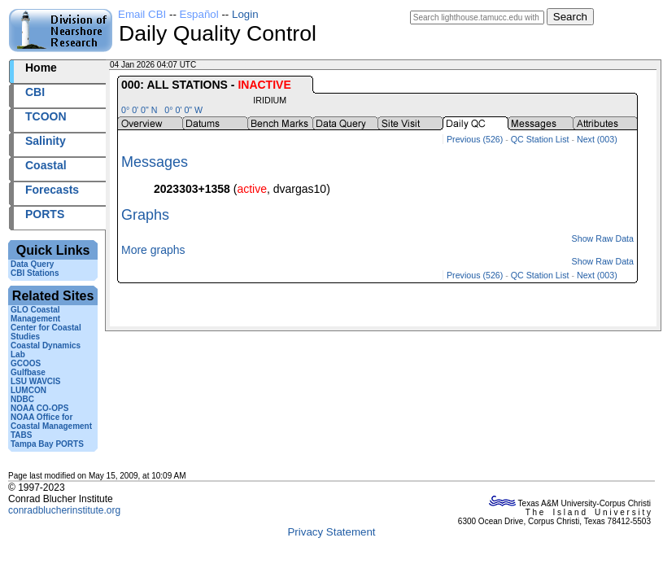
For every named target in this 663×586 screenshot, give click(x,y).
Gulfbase (28, 372)
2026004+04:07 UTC (236, 64)
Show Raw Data (603, 238)
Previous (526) (475, 139)
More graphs (153, 249)
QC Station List (540, 139)
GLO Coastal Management (35, 314)
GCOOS (26, 363)
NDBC (22, 399)
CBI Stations (35, 273)
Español (199, 14)
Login (245, 14)
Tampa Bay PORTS (47, 444)
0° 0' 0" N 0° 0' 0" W (162, 110)
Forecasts (52, 189)
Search (570, 17)
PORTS (44, 214)
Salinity (45, 140)
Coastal (46, 165)
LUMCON (28, 390)
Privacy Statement (331, 532)
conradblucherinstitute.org (64, 510)
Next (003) (597, 139)
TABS (21, 435)
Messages (154, 162)
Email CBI (142, 14)
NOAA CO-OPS (39, 408)
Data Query (32, 264)
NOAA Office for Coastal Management (51, 422)
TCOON (46, 116)
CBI (35, 91)
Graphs (145, 215)
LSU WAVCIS (35, 381)
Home (41, 67)
